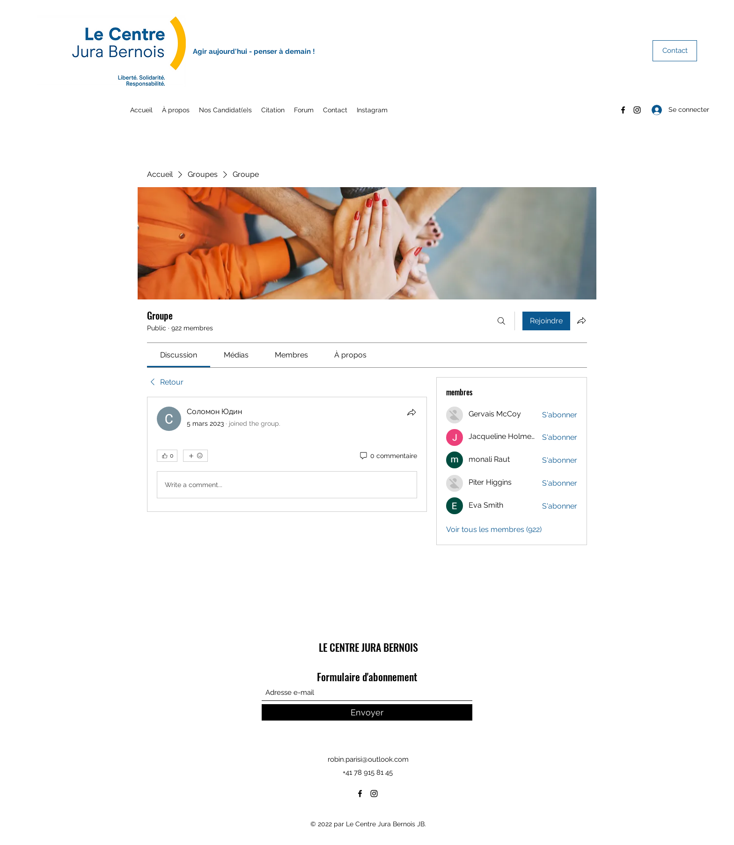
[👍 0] (167, 456)
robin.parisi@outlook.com (368, 759)
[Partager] (411, 412)
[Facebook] (623, 110)
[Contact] (675, 50)
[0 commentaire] (388, 456)
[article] (287, 454)
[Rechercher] (501, 321)
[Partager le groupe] (581, 320)
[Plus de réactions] (195, 456)
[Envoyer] (367, 712)
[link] (178, 354)
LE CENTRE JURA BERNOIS (368, 647)
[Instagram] (637, 110)
